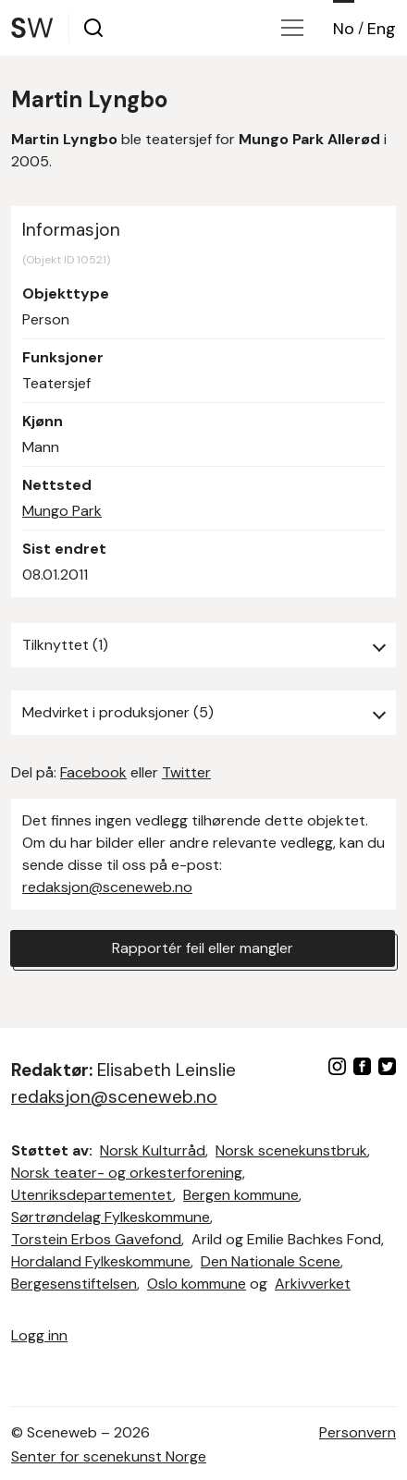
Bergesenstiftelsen (74, 1283)
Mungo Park (62, 510)
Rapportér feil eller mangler (202, 948)
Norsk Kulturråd (152, 1150)
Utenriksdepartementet (92, 1195)
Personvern (357, 1432)
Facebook (93, 772)
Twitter (186, 772)
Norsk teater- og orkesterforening (126, 1172)
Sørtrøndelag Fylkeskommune (110, 1217)
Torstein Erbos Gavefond (96, 1239)
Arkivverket (313, 1283)
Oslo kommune (196, 1283)
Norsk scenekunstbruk (291, 1150)
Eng (381, 29)
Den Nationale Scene (270, 1261)
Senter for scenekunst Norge (108, 1456)
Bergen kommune (241, 1195)
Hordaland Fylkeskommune (101, 1261)
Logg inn (39, 1335)
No (343, 29)
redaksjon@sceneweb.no (107, 887)
